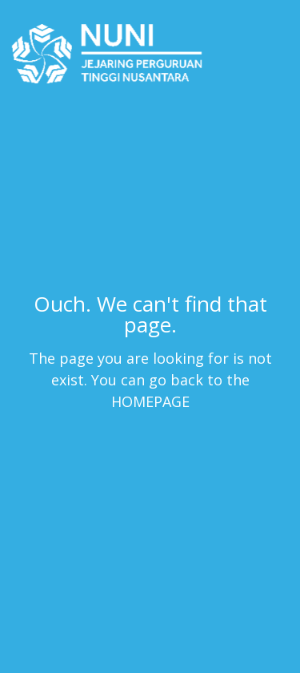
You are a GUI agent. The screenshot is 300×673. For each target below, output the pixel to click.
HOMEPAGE (150, 400)
